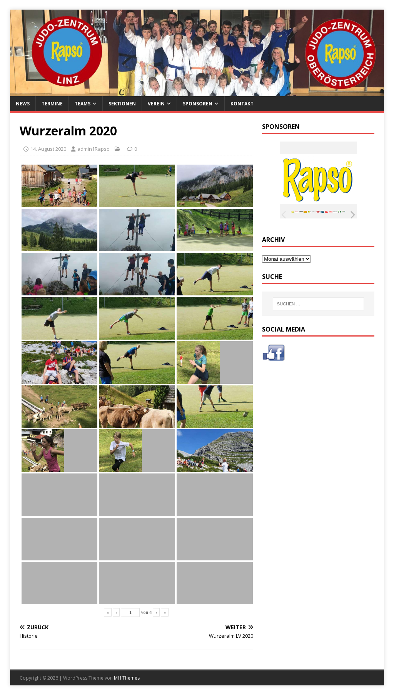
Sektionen (122, 103)
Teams (82, 103)
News (23, 103)
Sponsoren (197, 103)
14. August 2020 (48, 148)
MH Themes (127, 678)
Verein (156, 103)
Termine (52, 103)
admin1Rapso (93, 148)
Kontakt (242, 103)
